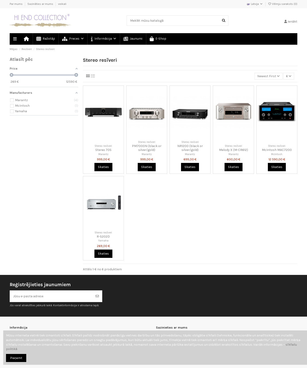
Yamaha (103, 240)
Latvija (254, 4)
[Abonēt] (97, 296)
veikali (62, 4)
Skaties (103, 167)
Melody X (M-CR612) (233, 150)
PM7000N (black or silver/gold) (146, 148)
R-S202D (103, 236)
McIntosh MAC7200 (277, 150)
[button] (103, 39)
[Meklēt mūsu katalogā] (223, 20)
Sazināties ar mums (40, 4)
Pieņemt (16, 358)
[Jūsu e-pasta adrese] (51, 296)
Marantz (103, 154)
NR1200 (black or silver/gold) (190, 148)
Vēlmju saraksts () (282, 4)
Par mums (16, 4)
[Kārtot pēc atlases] (268, 76)
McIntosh (276, 154)
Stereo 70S (103, 150)
